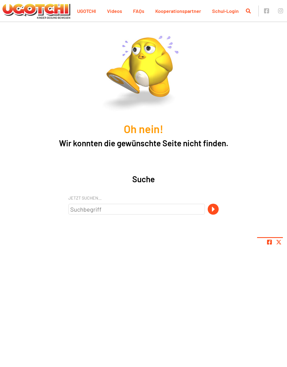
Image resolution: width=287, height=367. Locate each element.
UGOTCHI (86, 11)
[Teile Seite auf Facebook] (269, 242)
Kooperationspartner (178, 11)
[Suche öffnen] (248, 11)
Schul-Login (225, 11)
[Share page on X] (279, 242)
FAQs (138, 11)
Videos (114, 11)
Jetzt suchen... (85, 197)
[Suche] (213, 209)
